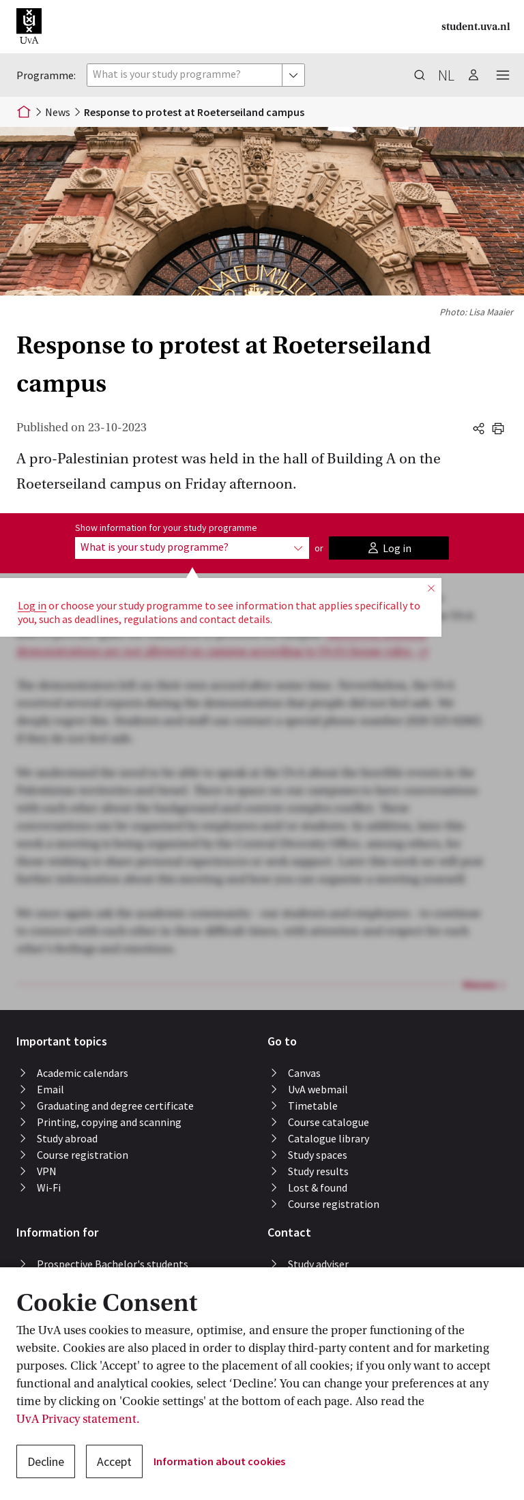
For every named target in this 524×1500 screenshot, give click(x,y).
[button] (29, 26)
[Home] (23, 111)
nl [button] (446, 75)
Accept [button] (114, 1461)
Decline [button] (45, 1461)
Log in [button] (32, 605)
